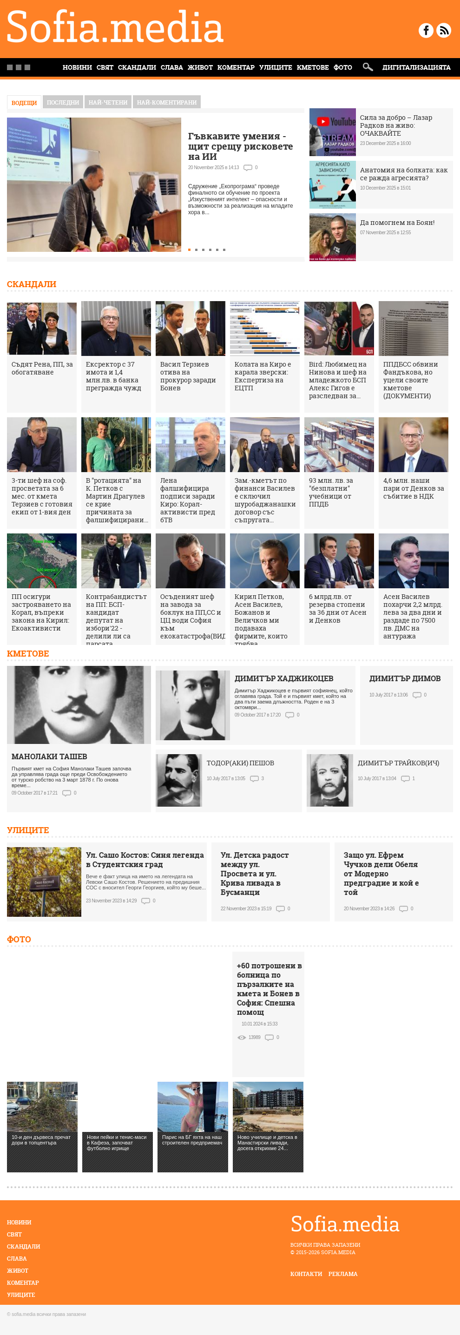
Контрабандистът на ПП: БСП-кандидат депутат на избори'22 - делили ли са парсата (116, 620)
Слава (172, 67)
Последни (63, 102)
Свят (105, 67)
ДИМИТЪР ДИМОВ (405, 678)
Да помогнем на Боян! (397, 222)
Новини (19, 1222)
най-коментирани (167, 102)
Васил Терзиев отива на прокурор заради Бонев (188, 376)
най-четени (108, 102)
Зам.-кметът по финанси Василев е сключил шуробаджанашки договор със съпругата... (265, 500)
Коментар (236, 67)
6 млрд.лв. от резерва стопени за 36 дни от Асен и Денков (338, 608)
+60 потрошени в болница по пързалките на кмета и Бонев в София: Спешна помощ (269, 988)
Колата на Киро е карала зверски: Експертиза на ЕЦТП (263, 376)
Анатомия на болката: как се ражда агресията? (404, 173)
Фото (343, 67)
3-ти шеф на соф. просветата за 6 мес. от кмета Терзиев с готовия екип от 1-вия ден (42, 496)
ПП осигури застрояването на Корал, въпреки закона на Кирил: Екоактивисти (41, 612)
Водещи (24, 103)
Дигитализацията (416, 67)
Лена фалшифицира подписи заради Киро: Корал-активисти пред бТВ (187, 500)
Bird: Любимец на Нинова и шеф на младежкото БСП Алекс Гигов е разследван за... (338, 380)
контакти (306, 1274)
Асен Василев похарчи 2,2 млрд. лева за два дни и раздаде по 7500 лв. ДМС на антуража (412, 616)
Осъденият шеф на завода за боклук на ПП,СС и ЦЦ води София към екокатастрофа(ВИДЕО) (199, 616)
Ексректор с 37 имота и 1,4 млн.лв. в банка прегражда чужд (113, 376)
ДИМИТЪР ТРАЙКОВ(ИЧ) (398, 762)
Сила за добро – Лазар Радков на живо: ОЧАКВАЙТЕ (396, 125)
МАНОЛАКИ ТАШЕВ (49, 756)
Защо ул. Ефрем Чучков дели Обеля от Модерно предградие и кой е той (381, 873)
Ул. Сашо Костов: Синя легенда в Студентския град (145, 859)
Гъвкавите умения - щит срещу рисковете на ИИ (240, 146)
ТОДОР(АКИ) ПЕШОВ (240, 762)
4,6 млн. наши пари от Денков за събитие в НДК (413, 488)
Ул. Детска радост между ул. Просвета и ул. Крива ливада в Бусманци (255, 873)
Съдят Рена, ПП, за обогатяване (42, 368)
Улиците (275, 67)
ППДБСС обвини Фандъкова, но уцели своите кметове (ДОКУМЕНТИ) (410, 380)
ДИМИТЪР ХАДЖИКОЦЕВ (284, 678)
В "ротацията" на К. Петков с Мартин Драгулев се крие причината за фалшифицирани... (117, 500)
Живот (200, 67)
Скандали (137, 67)
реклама (343, 1274)
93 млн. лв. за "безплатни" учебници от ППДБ (331, 492)
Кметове (313, 67)
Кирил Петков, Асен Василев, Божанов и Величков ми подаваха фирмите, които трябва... (261, 620)
